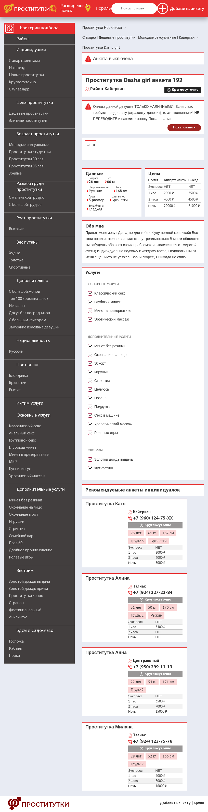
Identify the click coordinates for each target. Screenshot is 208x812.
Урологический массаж (113, 424)
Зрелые (15, 173)
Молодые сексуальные (29, 145)
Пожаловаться (184, 127)
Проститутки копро (26, 596)
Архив (198, 803)
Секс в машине (107, 415)
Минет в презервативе (29, 455)
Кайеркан (107, 89)
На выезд (17, 68)
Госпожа (16, 642)
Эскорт (100, 363)
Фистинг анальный (25, 610)
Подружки (102, 406)
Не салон (17, 306)
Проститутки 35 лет (26, 166)
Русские (16, 352)
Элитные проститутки (28, 121)
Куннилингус (20, 469)
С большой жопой (24, 292)
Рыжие (15, 390)
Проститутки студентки (30, 152)
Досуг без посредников (29, 313)
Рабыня (15, 649)
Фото (91, 144)
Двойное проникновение (30, 550)
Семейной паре (22, 536)
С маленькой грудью (27, 198)
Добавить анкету (175, 803)
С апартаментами (24, 61)
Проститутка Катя (105, 504)
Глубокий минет (22, 448)
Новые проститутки (26, 75)
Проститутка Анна (106, 652)
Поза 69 (15, 543)
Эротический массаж (27, 476)
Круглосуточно (22, 82)
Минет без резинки (25, 500)
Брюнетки (17, 383)
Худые (14, 253)
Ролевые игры (21, 557)
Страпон (16, 603)
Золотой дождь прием (28, 589)
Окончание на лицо (25, 507)
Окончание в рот (23, 515)
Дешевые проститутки (28, 114)
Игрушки (16, 522)
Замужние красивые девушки (34, 327)
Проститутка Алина (107, 578)
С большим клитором (27, 320)
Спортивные (20, 267)
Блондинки (18, 376)
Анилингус (18, 617)
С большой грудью (25, 205)
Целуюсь (101, 389)
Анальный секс (21, 433)
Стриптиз (17, 529)
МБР (13, 462)
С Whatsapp (19, 89)
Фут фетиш (103, 468)
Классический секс (25, 426)
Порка (14, 656)
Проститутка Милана (109, 727)
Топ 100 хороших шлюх (28, 299)
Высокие (16, 229)
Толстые (16, 260)
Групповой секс (22, 440)
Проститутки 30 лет (26, 159)
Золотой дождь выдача (29, 582)
